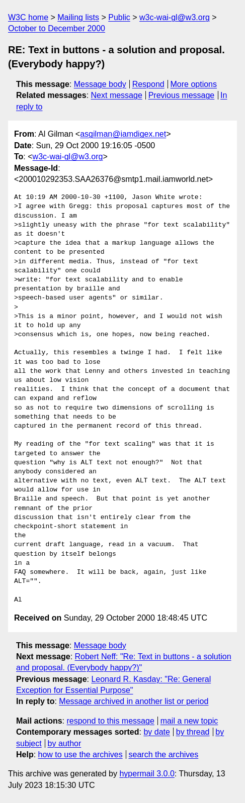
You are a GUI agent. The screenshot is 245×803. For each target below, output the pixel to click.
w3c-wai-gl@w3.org (174, 17)
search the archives (164, 754)
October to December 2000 (56, 28)
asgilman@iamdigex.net (123, 134)
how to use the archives (80, 754)
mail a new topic (189, 721)
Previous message (181, 95)
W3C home (28, 17)
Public (119, 17)
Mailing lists (78, 17)
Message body (100, 84)
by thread (193, 732)
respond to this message (110, 721)
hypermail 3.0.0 (146, 773)
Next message (116, 95)
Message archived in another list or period (133, 701)
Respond (148, 84)
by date (156, 732)
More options (194, 84)
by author (64, 743)
